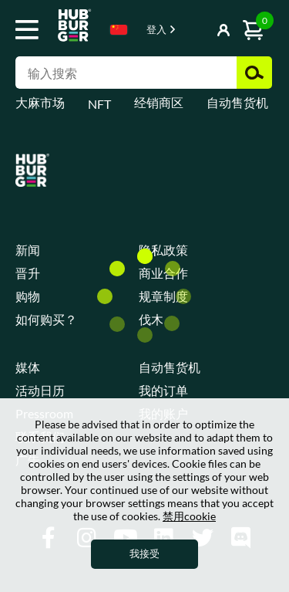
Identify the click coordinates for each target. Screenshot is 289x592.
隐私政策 (163, 249)
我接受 (144, 553)
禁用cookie (189, 516)
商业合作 (163, 273)
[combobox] (118, 32)
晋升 (27, 273)
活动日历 (40, 390)
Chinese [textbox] (118, 30)
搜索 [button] (254, 72)
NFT (99, 103)
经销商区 (158, 102)
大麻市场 (40, 102)
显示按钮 (202, 30)
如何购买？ (46, 319)
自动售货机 (237, 102)
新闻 (27, 249)
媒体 (27, 367)
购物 (27, 296)
